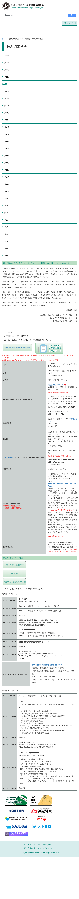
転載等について (35, 848)
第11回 (6, 184)
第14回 (6, 163)
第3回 (6, 241)
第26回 (6, 77)
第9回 (6, 198)
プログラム (14, 573)
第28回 (6, 63)
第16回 (6, 148)
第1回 (6, 255)
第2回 (6, 248)
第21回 (6, 113)
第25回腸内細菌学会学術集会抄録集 (17, 347)
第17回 (6, 141)
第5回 (6, 227)
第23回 (6, 98)
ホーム (4, 39)
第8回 (6, 206)
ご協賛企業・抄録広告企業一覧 (14, 582)
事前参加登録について (57, 385)
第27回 (6, 70)
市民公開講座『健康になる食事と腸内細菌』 (48, 665)
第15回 (6, 156)
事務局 (26, 848)
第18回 (6, 134)
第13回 (6, 170)
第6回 (6, 220)
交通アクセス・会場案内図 (14, 565)
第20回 (6, 120)
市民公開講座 (8, 457)
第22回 (6, 106)
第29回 (6, 55)
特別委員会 (47, 845)
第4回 (6, 234)
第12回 (6, 177)
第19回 (6, 127)
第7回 (6, 213)
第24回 (6, 91)
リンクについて (35, 845)
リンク (26, 845)
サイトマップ (47, 848)
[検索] (34, 15)
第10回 (6, 191)
